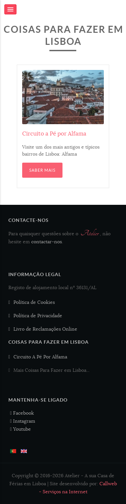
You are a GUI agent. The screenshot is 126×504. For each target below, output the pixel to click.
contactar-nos (46, 242)
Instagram (22, 421)
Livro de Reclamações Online (45, 329)
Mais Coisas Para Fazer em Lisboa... (51, 370)
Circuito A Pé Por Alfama (40, 357)
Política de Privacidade (37, 316)
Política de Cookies (34, 302)
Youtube (20, 429)
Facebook (22, 413)
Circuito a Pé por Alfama (54, 133)
